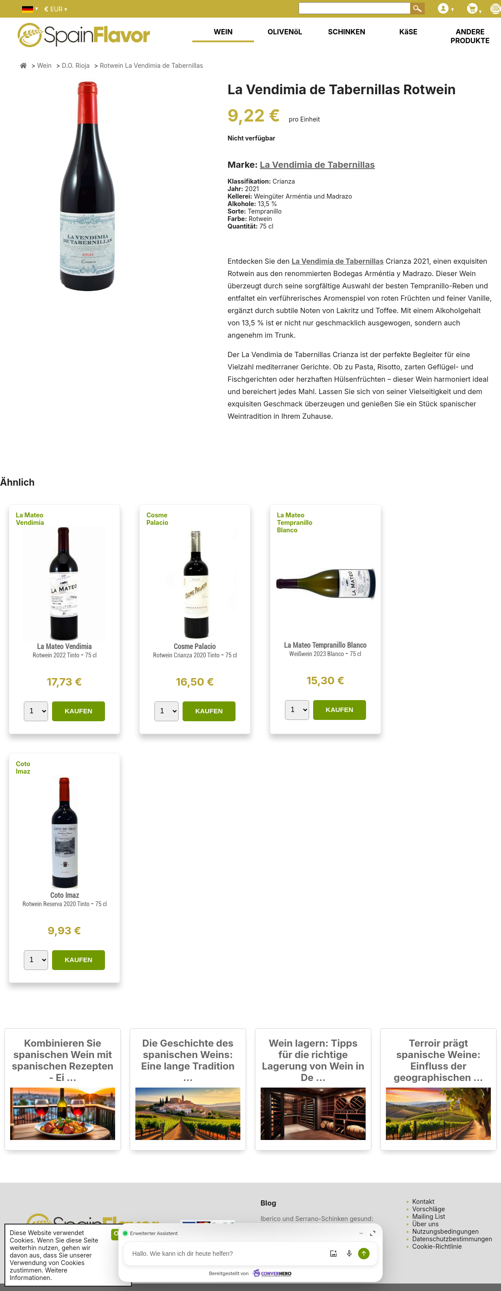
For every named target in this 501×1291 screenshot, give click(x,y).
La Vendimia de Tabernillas (317, 164)
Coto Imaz (23, 767)
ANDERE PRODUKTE (470, 36)
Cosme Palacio (157, 518)
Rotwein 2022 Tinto (57, 655)
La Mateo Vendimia (30, 518)
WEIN (222, 31)
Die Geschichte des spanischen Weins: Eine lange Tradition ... (188, 1060)
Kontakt (423, 1201)
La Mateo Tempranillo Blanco (295, 522)
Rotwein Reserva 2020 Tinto (56, 903)
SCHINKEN (346, 31)
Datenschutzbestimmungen (452, 1239)
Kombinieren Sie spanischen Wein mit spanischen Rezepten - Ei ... (62, 1060)
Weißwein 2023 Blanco (317, 653)
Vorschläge (428, 1209)
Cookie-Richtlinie (437, 1246)
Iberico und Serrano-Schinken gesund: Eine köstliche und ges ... (317, 1222)
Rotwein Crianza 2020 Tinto (187, 655)
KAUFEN (79, 711)
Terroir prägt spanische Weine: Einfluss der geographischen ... (438, 1060)
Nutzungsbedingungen (445, 1231)
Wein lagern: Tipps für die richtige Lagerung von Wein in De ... (313, 1060)
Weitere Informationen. (38, 1273)
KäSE (409, 31)
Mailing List (428, 1216)
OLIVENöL (285, 31)
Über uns (425, 1224)
